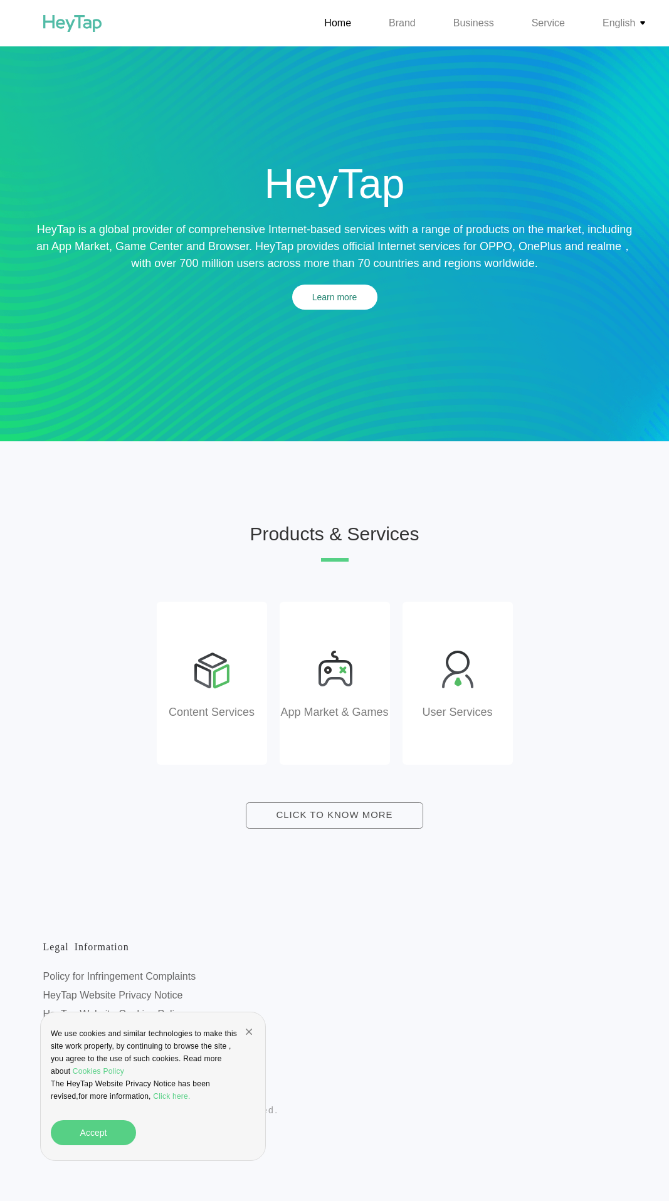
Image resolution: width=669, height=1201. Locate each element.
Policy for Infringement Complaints (119, 977)
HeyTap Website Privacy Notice (113, 995)
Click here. (171, 1096)
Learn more (334, 297)
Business (473, 23)
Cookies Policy (97, 1071)
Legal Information (91, 948)
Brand (402, 23)
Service (548, 23)
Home (337, 23)
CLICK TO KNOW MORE (335, 815)
